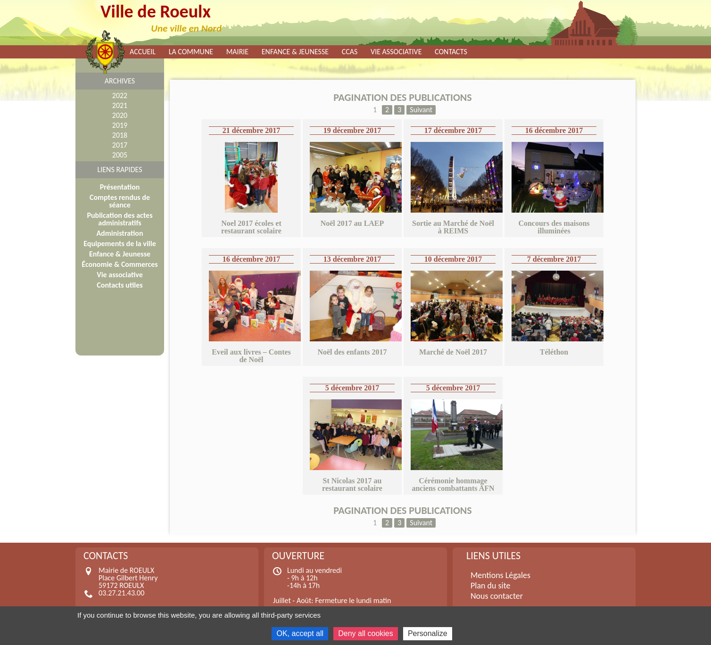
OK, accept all (299, 633)
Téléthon (554, 352)
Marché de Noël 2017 (453, 352)
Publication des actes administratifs (119, 219)
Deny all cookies (365, 633)
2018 (119, 135)
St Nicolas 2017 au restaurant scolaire (352, 484)
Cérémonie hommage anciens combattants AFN (453, 484)
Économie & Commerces (119, 264)
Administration (119, 233)
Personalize (427, 633)
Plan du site (491, 585)
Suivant (421, 109)
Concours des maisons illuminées (553, 227)
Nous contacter (497, 596)
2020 (119, 115)
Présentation (120, 186)
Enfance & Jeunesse (295, 52)
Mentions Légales (500, 575)
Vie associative (396, 52)
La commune (191, 52)
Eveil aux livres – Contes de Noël (251, 356)
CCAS (350, 52)
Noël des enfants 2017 (352, 352)
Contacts (451, 52)
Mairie (237, 52)
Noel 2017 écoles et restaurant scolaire (251, 227)
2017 (119, 145)
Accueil (143, 52)
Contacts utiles (119, 285)
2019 (119, 125)
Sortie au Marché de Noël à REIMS (453, 227)
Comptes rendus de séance (120, 201)
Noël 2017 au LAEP (352, 223)
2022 (119, 95)
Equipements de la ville (119, 243)
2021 (119, 105)
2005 (119, 154)
